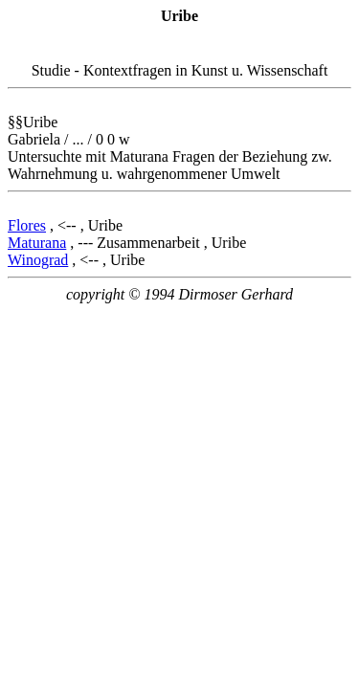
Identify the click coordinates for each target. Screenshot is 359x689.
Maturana (37, 242)
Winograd (38, 260)
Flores (27, 225)
